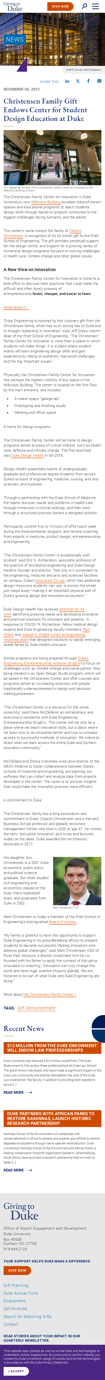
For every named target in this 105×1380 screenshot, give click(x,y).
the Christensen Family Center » (49, 994)
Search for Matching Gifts (28, 1317)
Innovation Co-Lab (50, 580)
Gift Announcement (37, 1008)
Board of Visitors (62, 922)
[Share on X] (78, 81)
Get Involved (15, 1309)
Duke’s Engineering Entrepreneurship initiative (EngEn (46, 660)
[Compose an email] (99, 81)
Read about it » (16, 307)
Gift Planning (16, 1285)
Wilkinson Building (45, 202)
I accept (16, 1371)
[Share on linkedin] (67, 81)
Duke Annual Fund (21, 1293)
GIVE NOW (60, 6)
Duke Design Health (27, 455)
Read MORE (14, 1092)
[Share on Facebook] (88, 81)
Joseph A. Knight (35, 634)
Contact (11, 1324)
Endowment (15, 1301)
